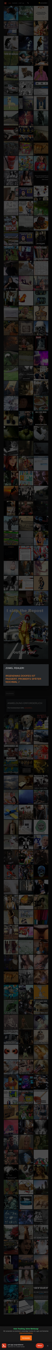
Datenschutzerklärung (26, 1333)
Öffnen (40, 1345)
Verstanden (26, 1338)
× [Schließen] (47, 1345)
